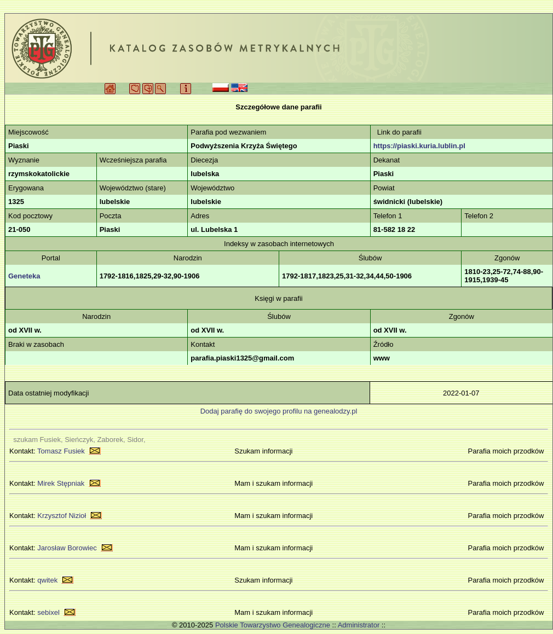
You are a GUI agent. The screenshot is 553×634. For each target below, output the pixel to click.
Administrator (359, 625)
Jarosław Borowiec (66, 548)
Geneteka (24, 276)
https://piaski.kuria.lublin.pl (419, 146)
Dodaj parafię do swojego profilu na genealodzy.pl (279, 411)
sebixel (48, 612)
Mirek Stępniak (60, 483)
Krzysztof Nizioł (61, 515)
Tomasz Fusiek (61, 451)
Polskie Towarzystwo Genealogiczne (272, 625)
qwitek (47, 580)
